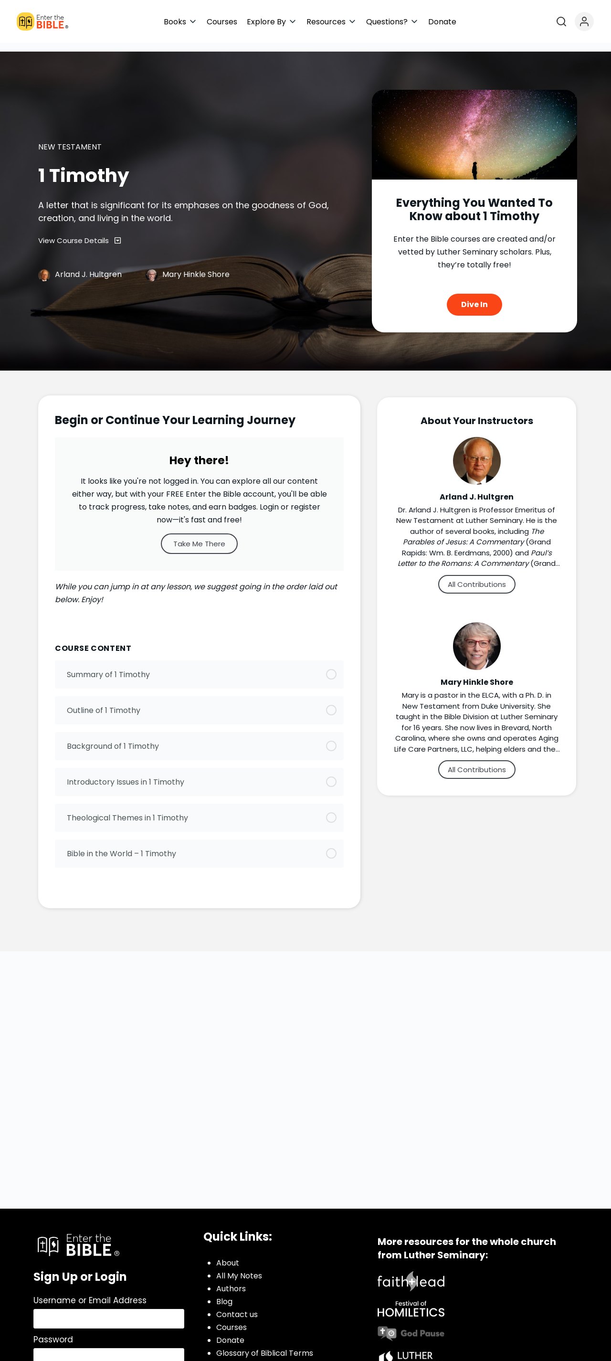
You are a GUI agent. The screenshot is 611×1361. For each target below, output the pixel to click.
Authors (231, 1280)
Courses (231, 1318)
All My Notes (239, 1267)
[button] (180, 22)
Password (53, 1331)
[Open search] (561, 21)
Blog (224, 1292)
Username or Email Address (90, 1291)
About (227, 1254)
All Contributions (477, 576)
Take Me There (199, 535)
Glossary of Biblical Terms (264, 1344)
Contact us (237, 1305)
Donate (230, 1331)
